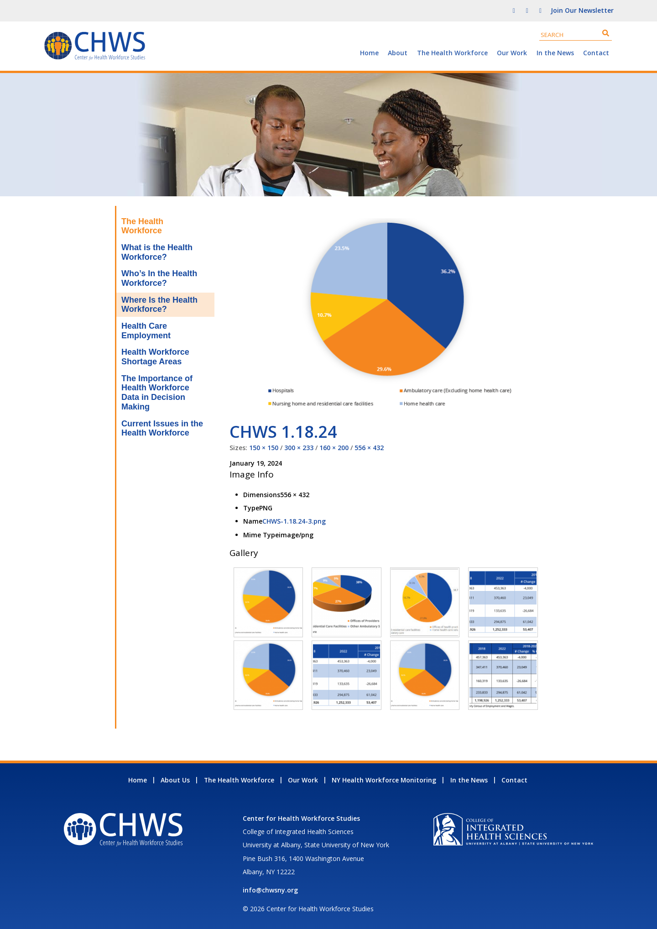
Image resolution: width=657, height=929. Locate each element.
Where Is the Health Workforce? (159, 304)
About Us (175, 780)
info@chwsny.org (270, 890)
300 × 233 (298, 447)
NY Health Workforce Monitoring (384, 780)
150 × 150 (263, 447)
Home (369, 52)
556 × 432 (369, 447)
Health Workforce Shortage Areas (155, 356)
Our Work (512, 52)
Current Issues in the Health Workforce (162, 428)
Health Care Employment (146, 330)
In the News (555, 52)
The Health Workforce (452, 52)
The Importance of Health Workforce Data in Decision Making (157, 392)
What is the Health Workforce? (157, 252)
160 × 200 (334, 447)
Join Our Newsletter (582, 10)
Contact (596, 52)
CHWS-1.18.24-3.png (294, 521)
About (397, 52)
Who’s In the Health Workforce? (159, 278)
